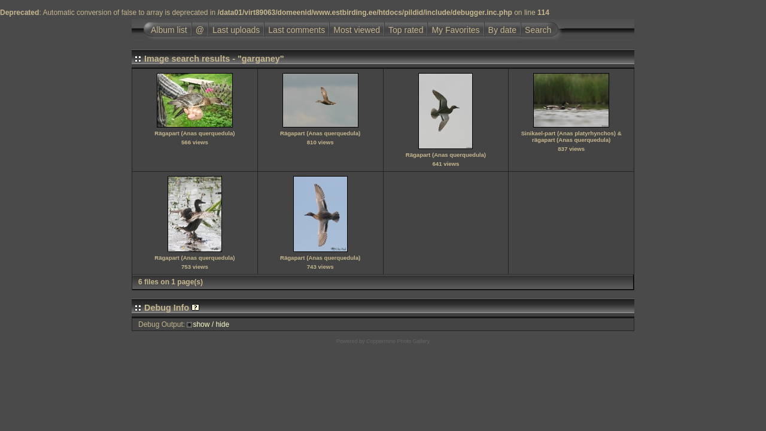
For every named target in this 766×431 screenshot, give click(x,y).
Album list (169, 30)
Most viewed (356, 30)
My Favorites (455, 30)
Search (538, 30)
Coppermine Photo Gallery (398, 341)
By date (502, 30)
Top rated (405, 30)
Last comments (296, 30)
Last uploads (236, 30)
